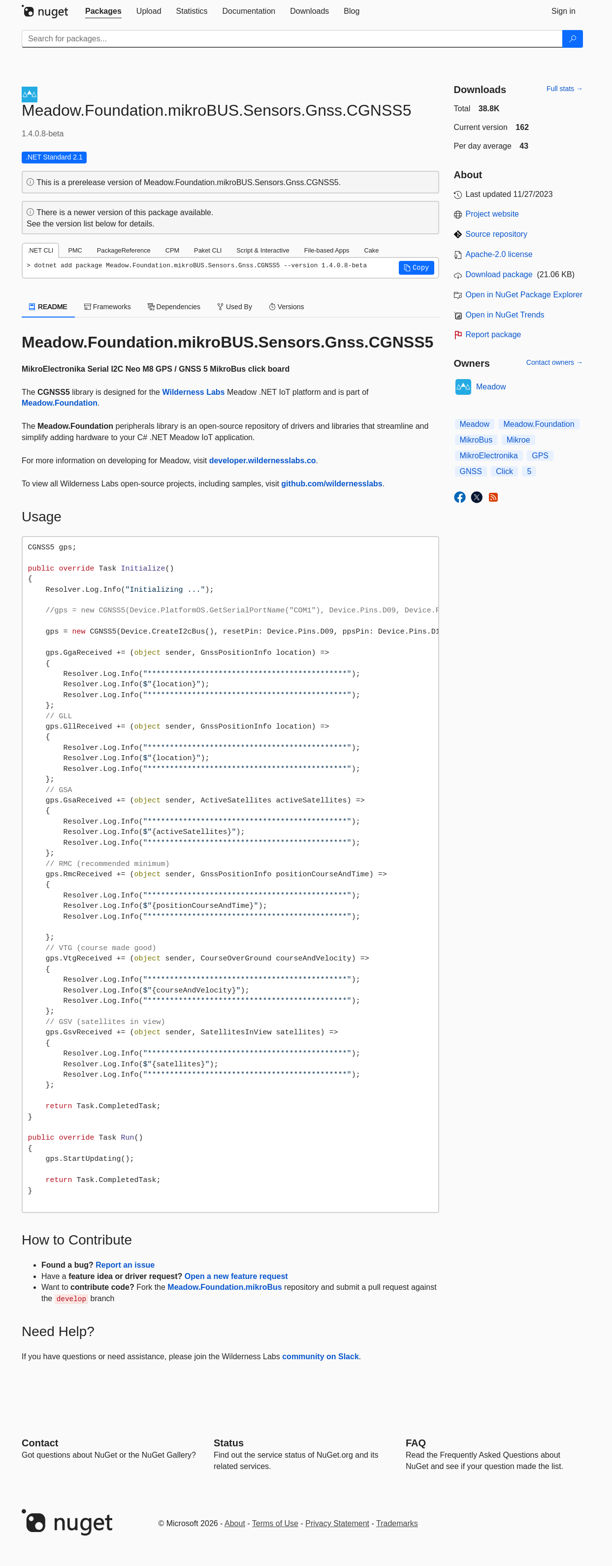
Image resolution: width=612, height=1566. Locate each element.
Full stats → (565, 89)
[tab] (103, 11)
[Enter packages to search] (292, 39)
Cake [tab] (371, 250)
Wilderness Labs (193, 392)
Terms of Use (275, 1523)
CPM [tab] (172, 250)
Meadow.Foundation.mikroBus (224, 1287)
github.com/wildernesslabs (331, 483)
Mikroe (518, 440)
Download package (499, 274)
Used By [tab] (234, 307)
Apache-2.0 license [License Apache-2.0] (499, 254)
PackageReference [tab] (124, 250)
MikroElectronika (489, 455)
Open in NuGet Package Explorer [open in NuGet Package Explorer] (524, 294)
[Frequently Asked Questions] (416, 1443)
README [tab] (48, 307)
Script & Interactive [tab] (262, 250)
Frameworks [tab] (107, 307)
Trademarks (397, 1523)
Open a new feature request (236, 1276)
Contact (40, 1443)
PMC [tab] (75, 250)
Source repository (496, 234)
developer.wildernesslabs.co (262, 460)
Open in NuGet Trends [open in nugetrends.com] (505, 315)
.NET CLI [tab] (40, 250)
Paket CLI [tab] (208, 250)
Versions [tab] (286, 307)
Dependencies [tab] (174, 307)
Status (229, 1443)
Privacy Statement (337, 1523)
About (235, 1523)
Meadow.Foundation (59, 403)
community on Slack (320, 1356)
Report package (493, 334)
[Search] (572, 39)
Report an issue (125, 1265)
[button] (416, 268)
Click (504, 471)
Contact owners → (554, 362)
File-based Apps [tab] (327, 250)
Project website (492, 214)
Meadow (491, 387)
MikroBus (476, 440)
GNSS (471, 471)
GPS (540, 455)
